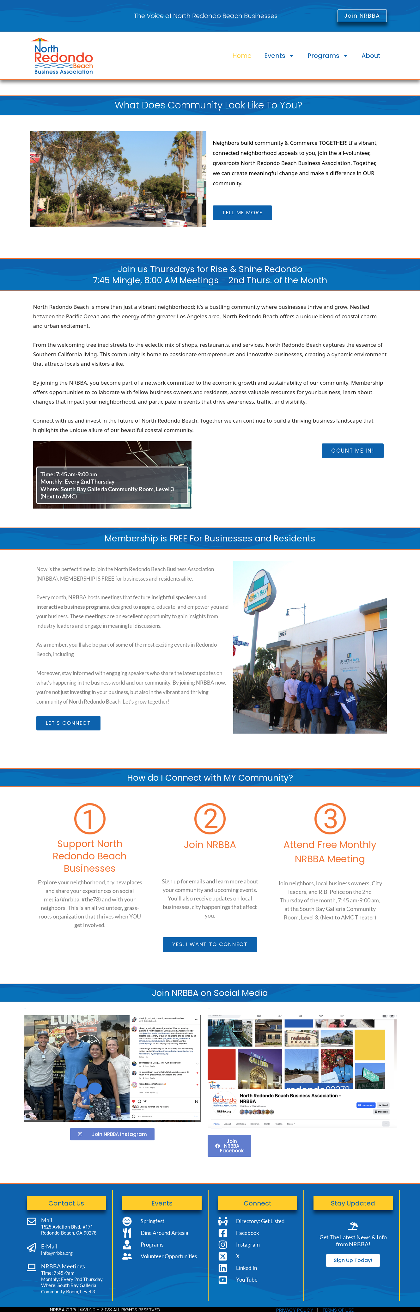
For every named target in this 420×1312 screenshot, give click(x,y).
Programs (328, 55)
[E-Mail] (31, 1247)
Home (242, 55)
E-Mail (49, 1246)
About (371, 55)
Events (279, 55)
